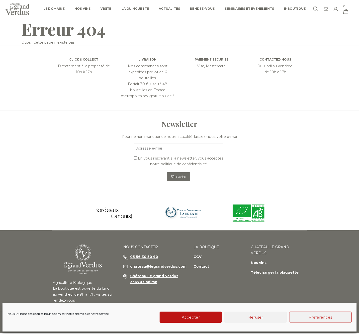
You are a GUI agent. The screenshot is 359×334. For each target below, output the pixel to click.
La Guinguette (135, 8)
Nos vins (83, 8)
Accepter (191, 317)
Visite (105, 8)
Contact (201, 273)
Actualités (169, 8)
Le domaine (54, 8)
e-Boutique (295, 8)
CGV (197, 263)
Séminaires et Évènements (249, 8)
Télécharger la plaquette (275, 279)
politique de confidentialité (184, 164)
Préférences (320, 317)
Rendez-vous (202, 8)
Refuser (255, 317)
